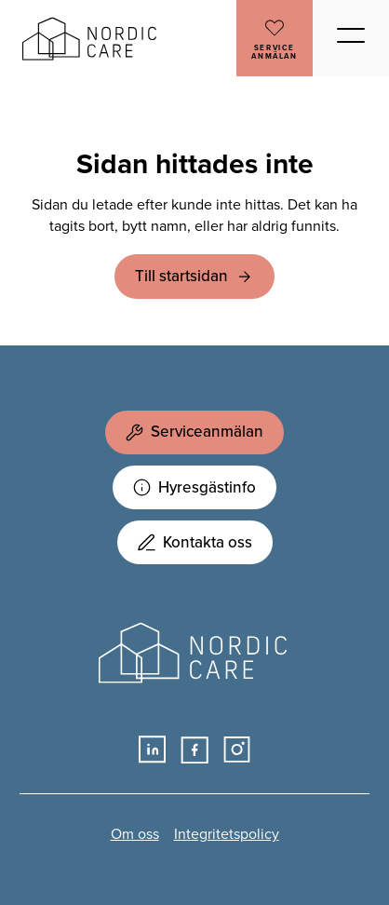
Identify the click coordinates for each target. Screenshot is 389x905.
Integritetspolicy (226, 834)
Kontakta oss (195, 542)
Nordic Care (91, 39)
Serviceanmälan (194, 431)
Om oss (135, 834)
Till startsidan (181, 276)
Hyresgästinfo (194, 487)
